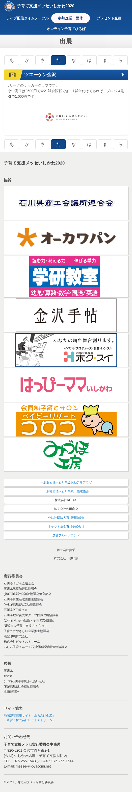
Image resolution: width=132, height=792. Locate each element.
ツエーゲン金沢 (40, 74)
